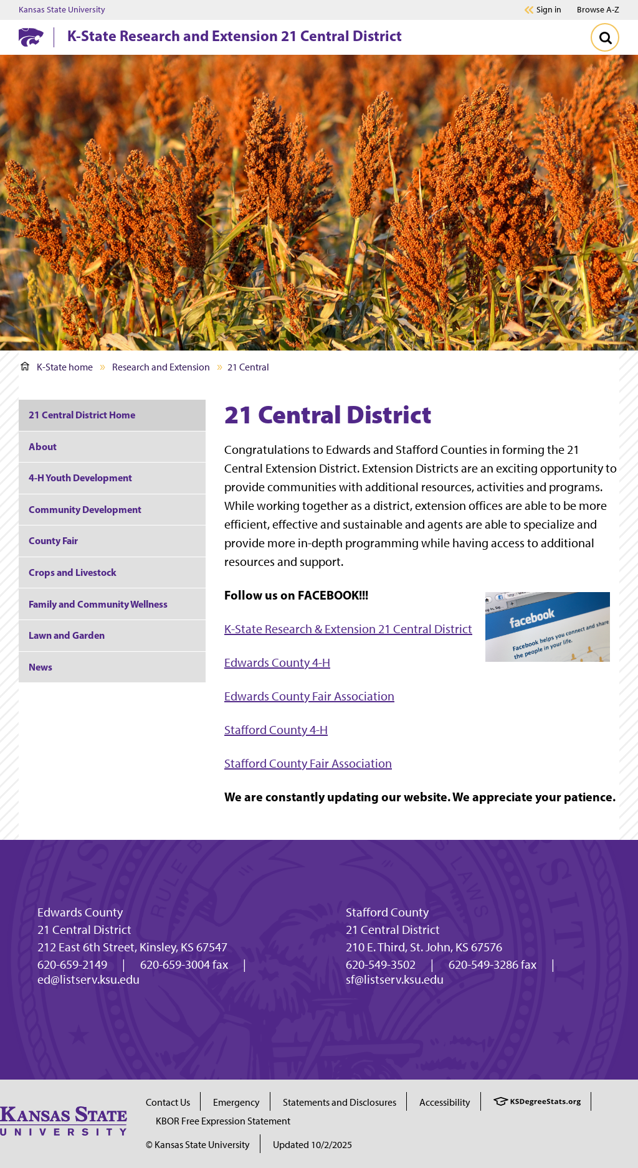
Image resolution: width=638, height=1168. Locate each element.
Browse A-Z (598, 9)
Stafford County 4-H (276, 729)
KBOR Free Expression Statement (223, 1121)
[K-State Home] (31, 37)
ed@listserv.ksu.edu (88, 979)
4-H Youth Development (80, 477)
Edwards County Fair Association (309, 696)
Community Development (85, 509)
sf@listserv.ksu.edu (395, 979)
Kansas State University (62, 10)
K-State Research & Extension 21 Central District (348, 628)
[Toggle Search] (605, 37)
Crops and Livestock (73, 572)
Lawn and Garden (67, 635)
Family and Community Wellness (98, 604)
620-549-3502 (381, 964)
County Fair (53, 540)
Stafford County (387, 912)
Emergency (236, 1102)
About (43, 446)
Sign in (548, 10)
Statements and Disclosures (339, 1102)
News (40, 667)
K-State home (57, 367)
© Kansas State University (198, 1145)
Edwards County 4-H (277, 662)
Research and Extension (161, 367)
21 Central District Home (82, 414)
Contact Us (168, 1102)
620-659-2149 (72, 964)
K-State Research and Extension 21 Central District (234, 35)
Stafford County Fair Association (308, 763)
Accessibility (444, 1102)
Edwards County (80, 912)
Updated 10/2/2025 (312, 1145)
